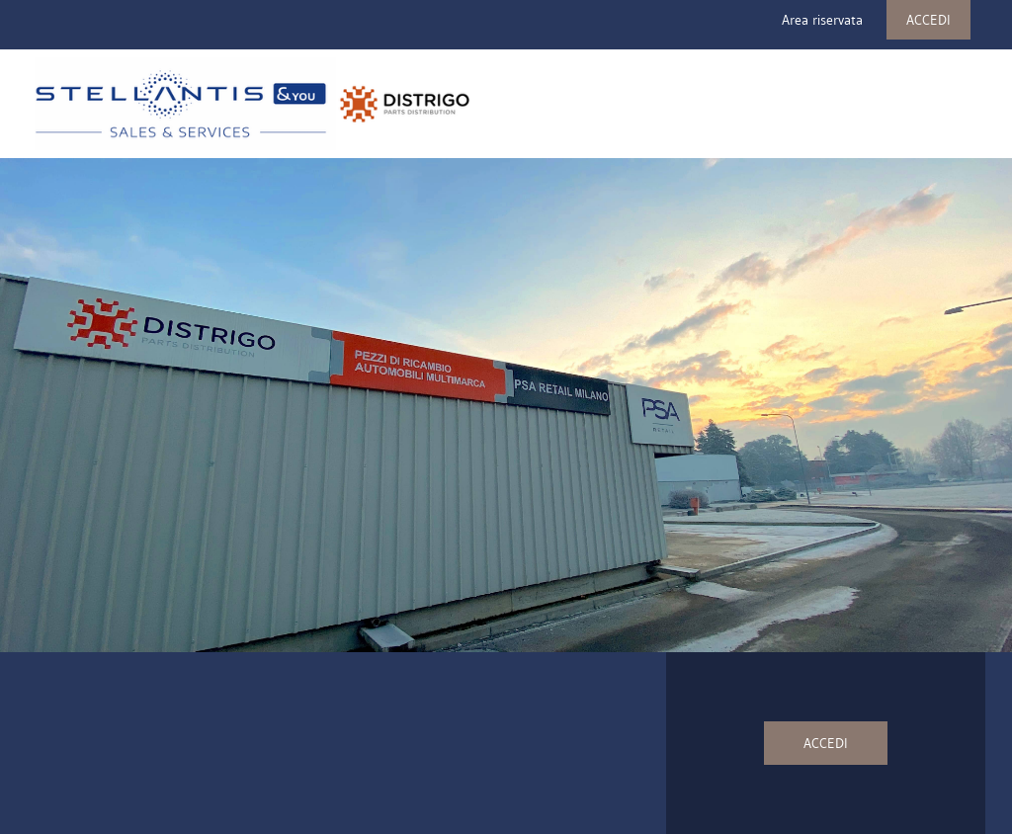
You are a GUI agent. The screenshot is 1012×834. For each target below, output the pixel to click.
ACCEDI (928, 20)
